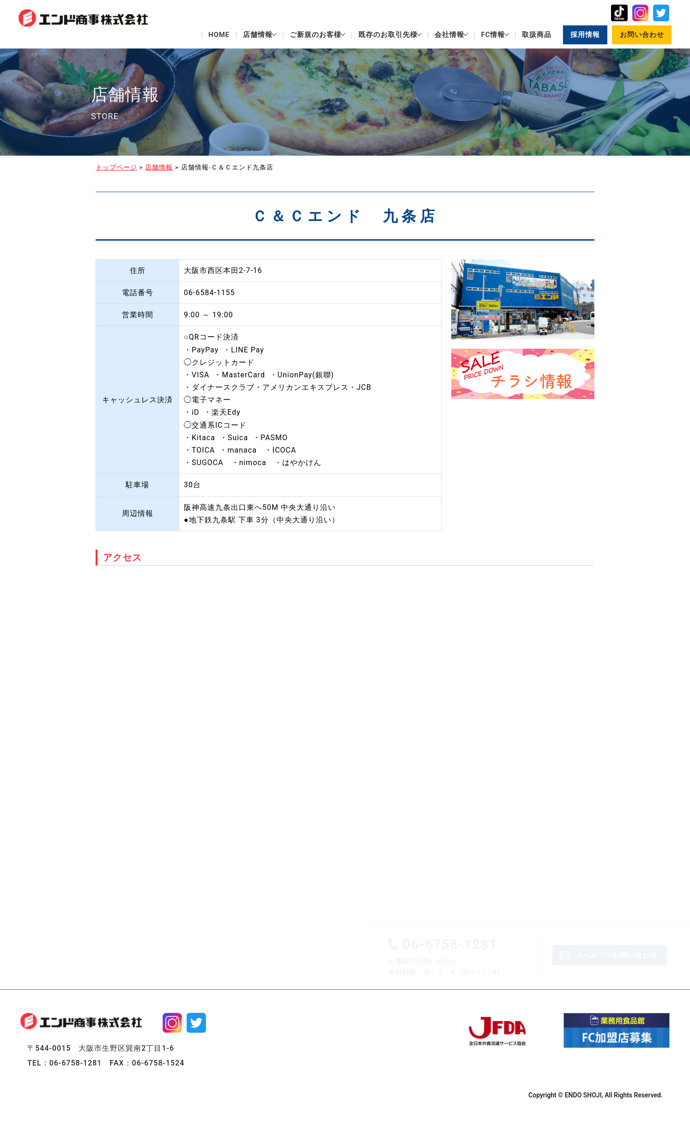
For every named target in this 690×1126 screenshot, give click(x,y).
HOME (122, 36)
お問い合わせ (636, 36)
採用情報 (569, 36)
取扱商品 (512, 36)
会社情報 (400, 36)
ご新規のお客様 (239, 36)
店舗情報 (168, 36)
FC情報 (456, 36)
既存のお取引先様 (325, 36)
